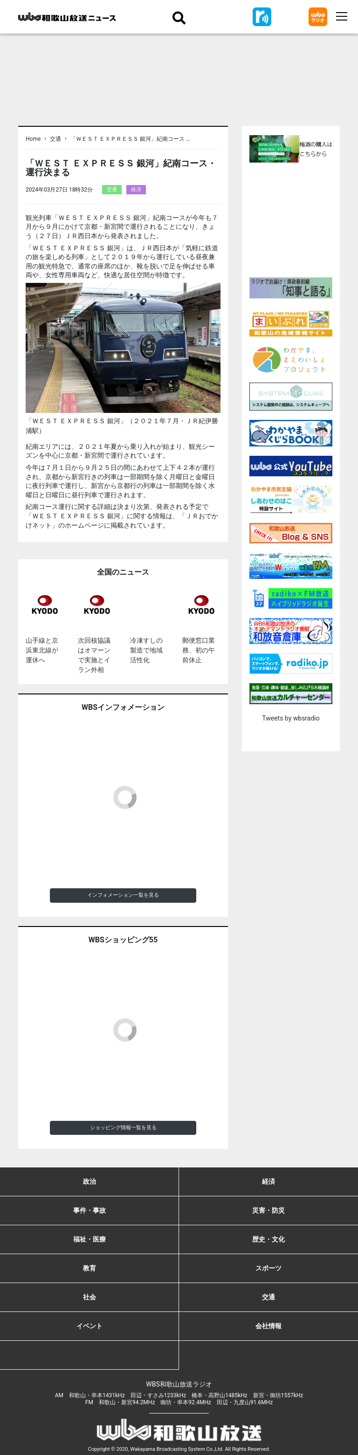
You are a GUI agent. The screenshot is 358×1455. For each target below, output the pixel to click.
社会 (89, 1297)
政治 (89, 1181)
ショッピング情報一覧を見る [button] (123, 1128)
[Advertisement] (303, 218)
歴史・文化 (268, 1239)
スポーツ (268, 1268)
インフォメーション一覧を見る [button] (123, 895)
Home (33, 139)
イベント (89, 1326)
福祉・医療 (89, 1239)
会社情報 (268, 1326)
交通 (55, 139)
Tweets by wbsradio (290, 718)
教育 (89, 1268)
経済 (136, 189)
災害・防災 (268, 1210)
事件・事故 (89, 1210)
